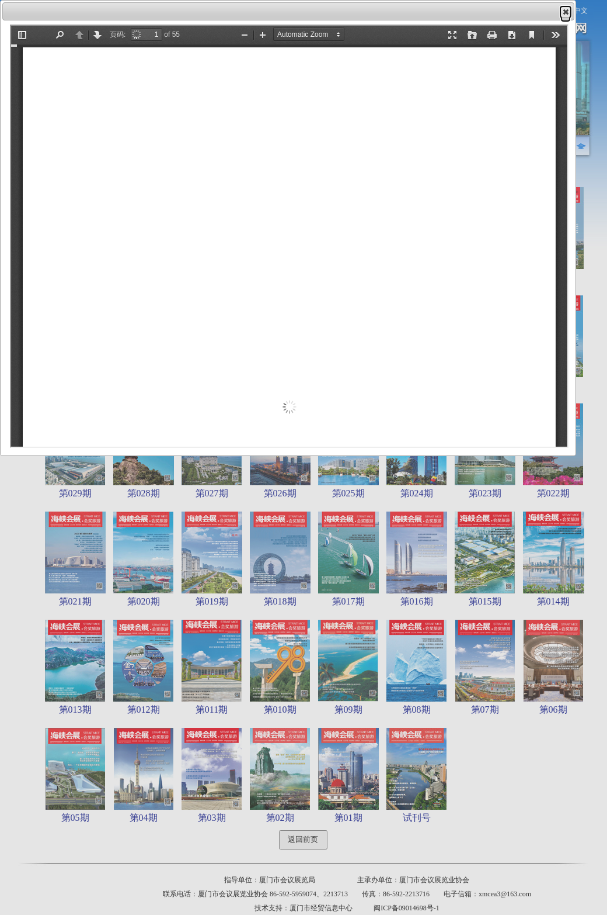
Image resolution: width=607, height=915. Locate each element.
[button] (565, 12)
